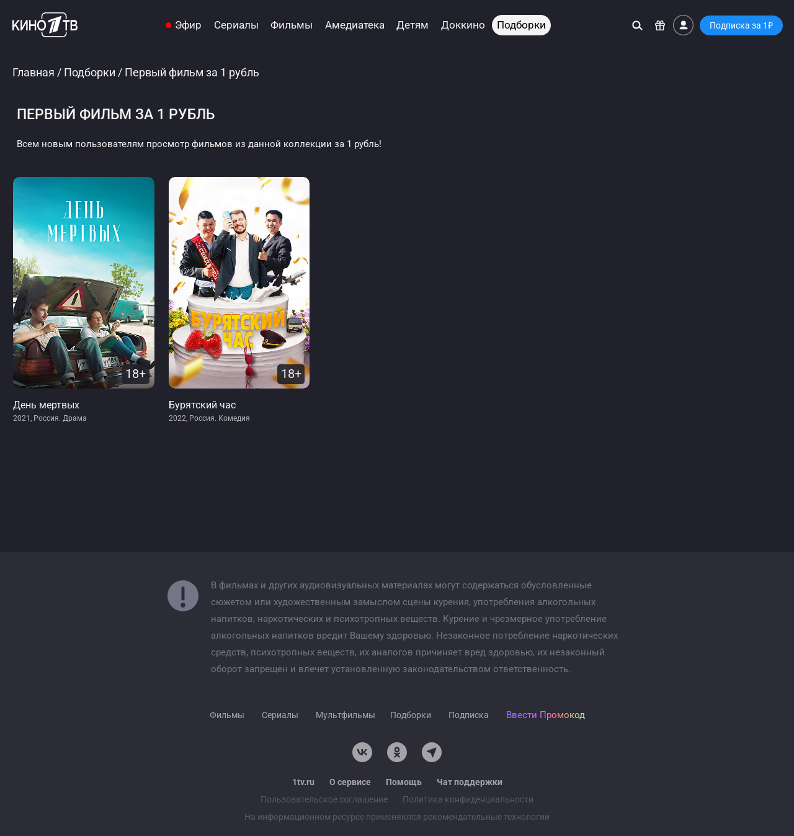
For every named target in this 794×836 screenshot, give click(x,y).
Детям (412, 25)
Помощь (404, 782)
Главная (33, 72)
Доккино (463, 25)
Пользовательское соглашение (324, 799)
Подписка (468, 715)
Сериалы (236, 25)
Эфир (188, 25)
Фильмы (291, 25)
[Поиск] (637, 25)
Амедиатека (355, 25)
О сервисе (350, 782)
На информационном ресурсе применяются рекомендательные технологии (397, 817)
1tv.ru (303, 782)
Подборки (521, 25)
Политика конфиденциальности (468, 799)
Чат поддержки (469, 782)
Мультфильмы (345, 715)
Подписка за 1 (741, 25)
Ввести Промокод (545, 715)
